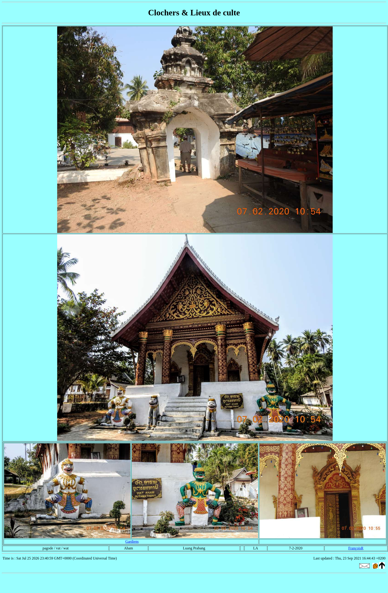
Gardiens (132, 541)
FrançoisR (355, 548)
